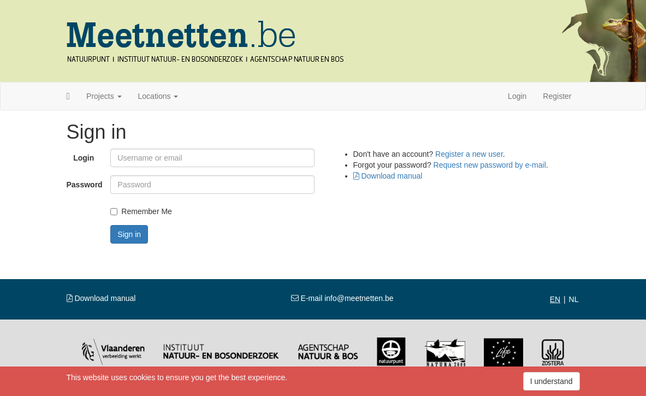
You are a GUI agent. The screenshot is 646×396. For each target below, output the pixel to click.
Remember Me (141, 211)
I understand (551, 381)
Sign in (129, 234)
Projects (103, 96)
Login (517, 96)
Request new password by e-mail (490, 165)
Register (557, 96)
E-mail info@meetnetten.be (342, 298)
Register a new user (469, 154)
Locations (158, 96)
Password (85, 184)
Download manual (388, 176)
